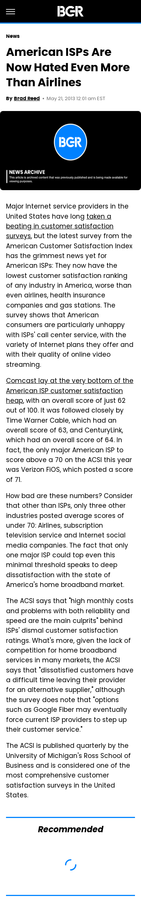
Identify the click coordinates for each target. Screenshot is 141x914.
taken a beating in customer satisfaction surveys (60, 227)
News (13, 36)
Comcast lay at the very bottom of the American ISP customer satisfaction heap (69, 391)
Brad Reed (27, 98)
